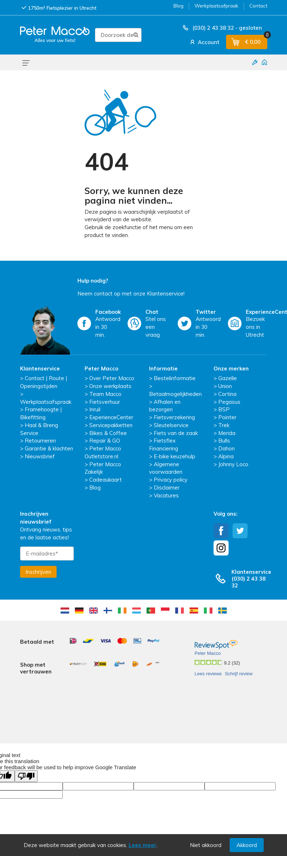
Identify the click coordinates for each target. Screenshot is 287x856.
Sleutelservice (171, 425)
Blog (178, 6)
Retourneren (40, 440)
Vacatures (166, 495)
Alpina (226, 456)
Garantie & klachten (49, 448)
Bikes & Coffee (108, 433)
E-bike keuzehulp (174, 456)
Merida (226, 433)
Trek (223, 425)
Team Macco (105, 394)
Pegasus (229, 401)
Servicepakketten (111, 425)
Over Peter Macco (111, 378)
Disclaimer (167, 487)
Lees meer (143, 845)
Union (225, 386)
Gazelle (227, 378)
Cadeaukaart (105, 479)
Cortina (227, 394)
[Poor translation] (26, 743)
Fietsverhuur (104, 401)
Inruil (94, 409)
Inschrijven (38, 571)
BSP (224, 409)
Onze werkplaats (110, 386)
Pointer (227, 417)
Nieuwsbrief (40, 456)
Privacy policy (170, 479)
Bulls (224, 440)
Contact (258, 6)
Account (203, 42)
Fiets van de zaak (176, 433)
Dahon (226, 448)
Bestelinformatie (175, 378)
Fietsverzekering (174, 417)
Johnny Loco (233, 464)
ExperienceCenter (111, 417)
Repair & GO (104, 440)
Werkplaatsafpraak (216, 6)
